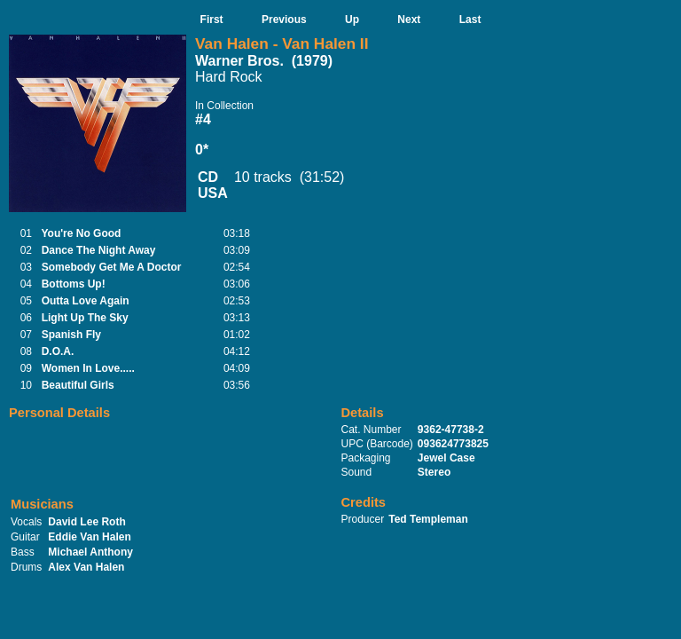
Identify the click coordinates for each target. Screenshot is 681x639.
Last (470, 19)
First (211, 19)
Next (408, 19)
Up (352, 19)
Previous (284, 19)
